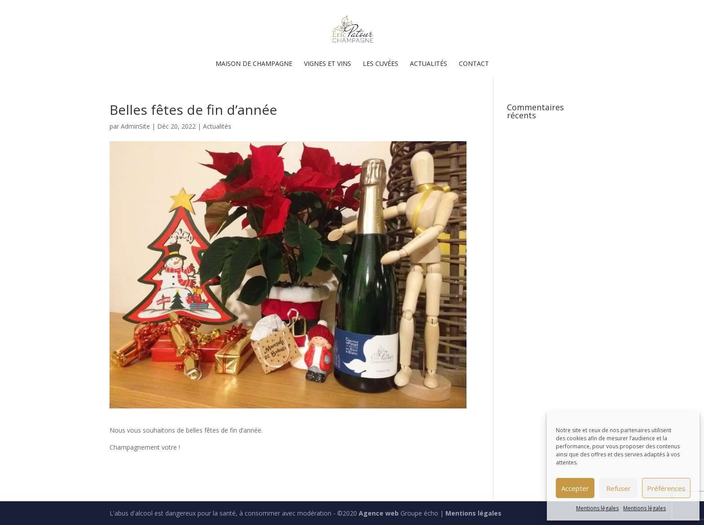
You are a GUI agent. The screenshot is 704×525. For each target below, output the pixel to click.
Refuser (618, 488)
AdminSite (135, 126)
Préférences (666, 488)
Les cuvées (380, 64)
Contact (474, 64)
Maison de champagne (254, 64)
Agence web (379, 513)
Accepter (575, 488)
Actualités (428, 64)
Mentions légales (597, 508)
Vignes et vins (327, 64)
